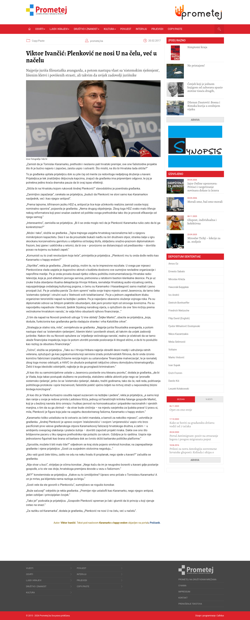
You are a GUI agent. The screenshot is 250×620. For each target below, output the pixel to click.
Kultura (110, 29)
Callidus (220, 615)
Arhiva (195, 119)
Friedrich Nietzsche (178, 310)
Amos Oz (173, 263)
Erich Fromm (175, 373)
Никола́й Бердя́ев (178, 287)
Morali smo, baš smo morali (205, 202)
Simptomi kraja (197, 47)
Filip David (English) (179, 318)
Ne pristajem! (196, 65)
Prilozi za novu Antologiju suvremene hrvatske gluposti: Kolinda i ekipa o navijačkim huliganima (193, 452)
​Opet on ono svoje (180, 410)
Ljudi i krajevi (59, 29)
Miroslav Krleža (176, 279)
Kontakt (183, 598)
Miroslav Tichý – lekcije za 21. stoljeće (203, 240)
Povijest (125, 29)
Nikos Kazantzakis (178, 334)
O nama (182, 585)
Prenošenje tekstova (190, 604)
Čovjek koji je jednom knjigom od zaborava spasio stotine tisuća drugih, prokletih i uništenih (205, 89)
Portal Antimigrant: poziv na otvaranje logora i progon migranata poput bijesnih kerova (193, 439)
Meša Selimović (176, 341)
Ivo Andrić (173, 295)
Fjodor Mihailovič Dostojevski (184, 326)
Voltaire (172, 349)
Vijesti (209, 399)
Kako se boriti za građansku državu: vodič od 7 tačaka (192, 424)
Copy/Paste (175, 29)
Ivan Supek (174, 365)
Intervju (141, 29)
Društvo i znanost (86, 29)
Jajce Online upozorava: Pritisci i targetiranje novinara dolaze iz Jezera (203, 186)
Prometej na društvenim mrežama (197, 579)
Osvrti (40, 29)
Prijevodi (157, 29)
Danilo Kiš (173, 380)
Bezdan (181, 399)
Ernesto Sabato (176, 271)
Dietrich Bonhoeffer (178, 302)
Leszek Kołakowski (178, 388)
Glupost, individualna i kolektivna (201, 221)
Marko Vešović (176, 357)
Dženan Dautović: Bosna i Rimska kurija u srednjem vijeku (203, 105)
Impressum (184, 591)
